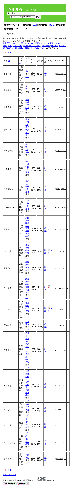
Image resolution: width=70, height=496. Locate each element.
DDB (52, 25)
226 (27, 329)
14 (26, 432)
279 (27, 463)
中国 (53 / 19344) (26, 43)
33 (26, 298)
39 (26, 258)
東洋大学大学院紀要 (27, 104)
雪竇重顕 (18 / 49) (50, 45)
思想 (27, 71)
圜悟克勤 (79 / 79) (10, 43)
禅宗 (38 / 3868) (42, 43)
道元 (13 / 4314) (37, 48)
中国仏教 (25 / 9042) (32, 45)
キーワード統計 (9, 474)
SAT (35, 25)
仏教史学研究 (27, 407)
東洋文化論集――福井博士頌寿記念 (27, 227)
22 (26, 94)
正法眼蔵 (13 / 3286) (21, 48)
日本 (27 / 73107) (15, 45)
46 (26, 316)
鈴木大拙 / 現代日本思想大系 (27, 127)
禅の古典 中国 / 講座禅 (27, 166)
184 (27, 77)
